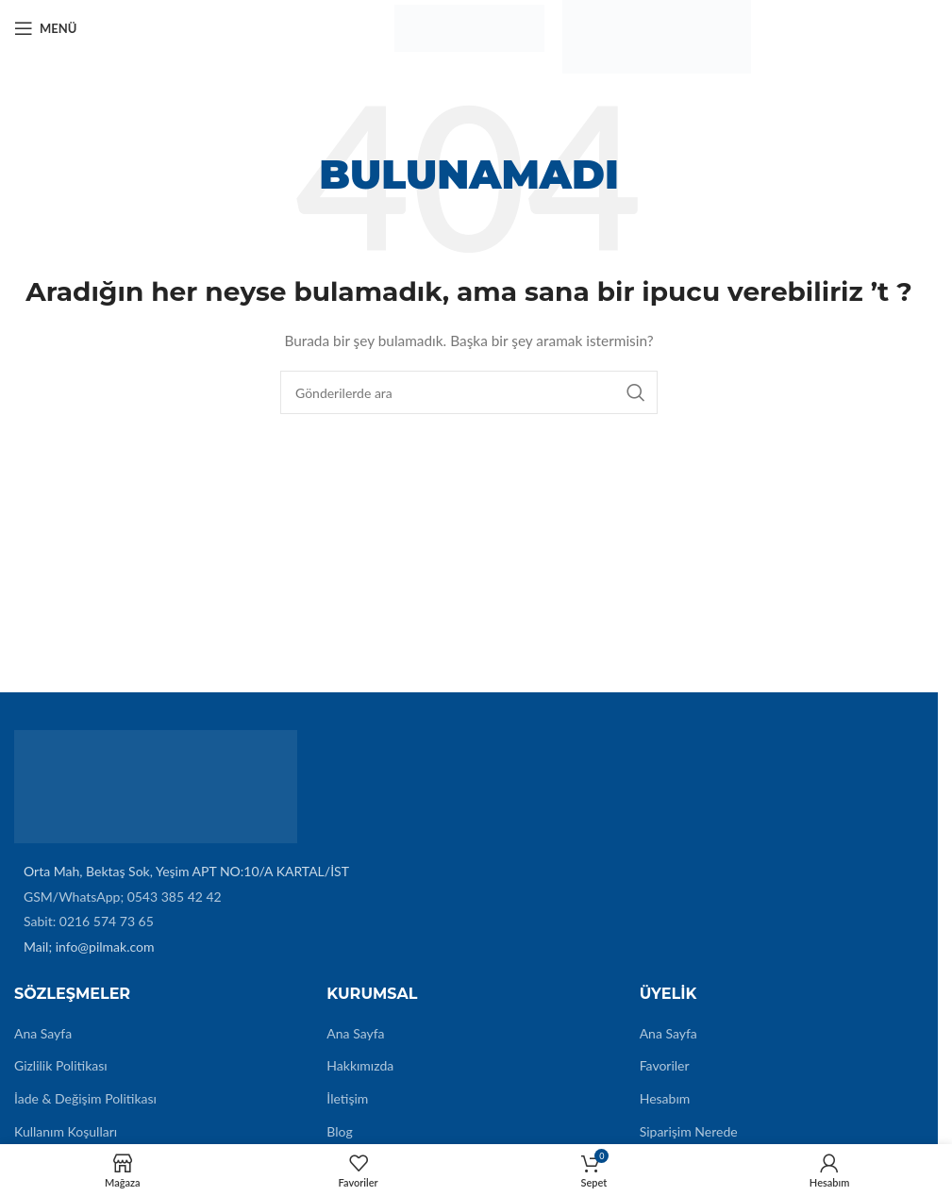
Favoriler (665, 1065)
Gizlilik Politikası (61, 1065)
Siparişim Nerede (689, 1131)
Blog (339, 1131)
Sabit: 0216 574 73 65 (89, 921)
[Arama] (469, 392)
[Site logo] (468, 27)
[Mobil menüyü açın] (45, 28)
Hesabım (665, 1098)
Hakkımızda (359, 1065)
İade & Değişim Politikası (85, 1098)
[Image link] (155, 785)
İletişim (347, 1098)
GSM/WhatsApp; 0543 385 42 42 (123, 897)
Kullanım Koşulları (65, 1131)
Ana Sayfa (43, 1033)
